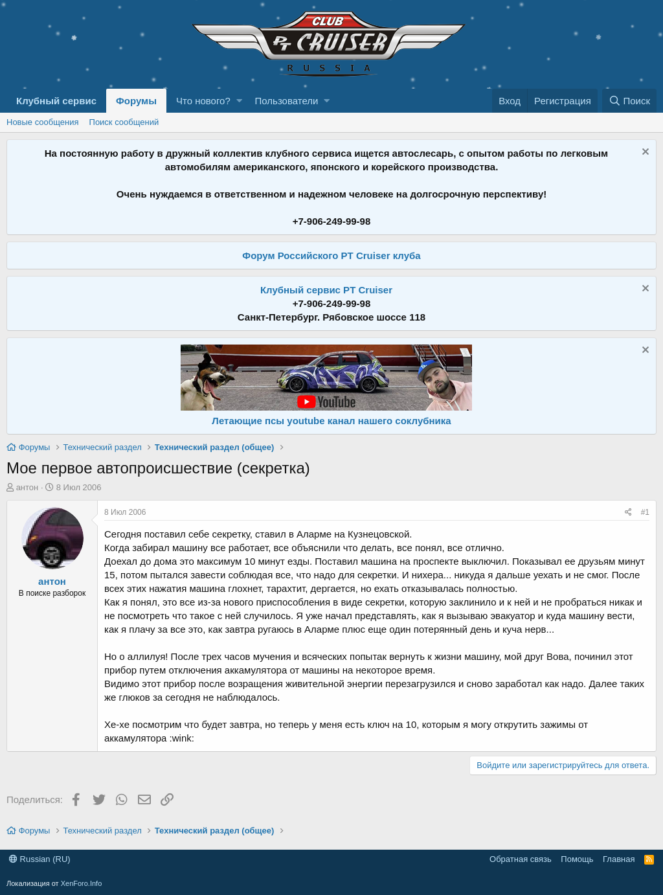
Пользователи (287, 100)
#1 (645, 512)
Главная (619, 859)
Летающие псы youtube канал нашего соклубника (331, 420)
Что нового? (203, 100)
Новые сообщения (42, 122)
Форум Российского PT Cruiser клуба (331, 255)
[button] (239, 101)
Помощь (577, 859)
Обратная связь (520, 859)
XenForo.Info (81, 883)
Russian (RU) (40, 859)
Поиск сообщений (124, 122)
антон (27, 487)
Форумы (136, 100)
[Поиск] (629, 101)
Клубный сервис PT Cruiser (326, 289)
